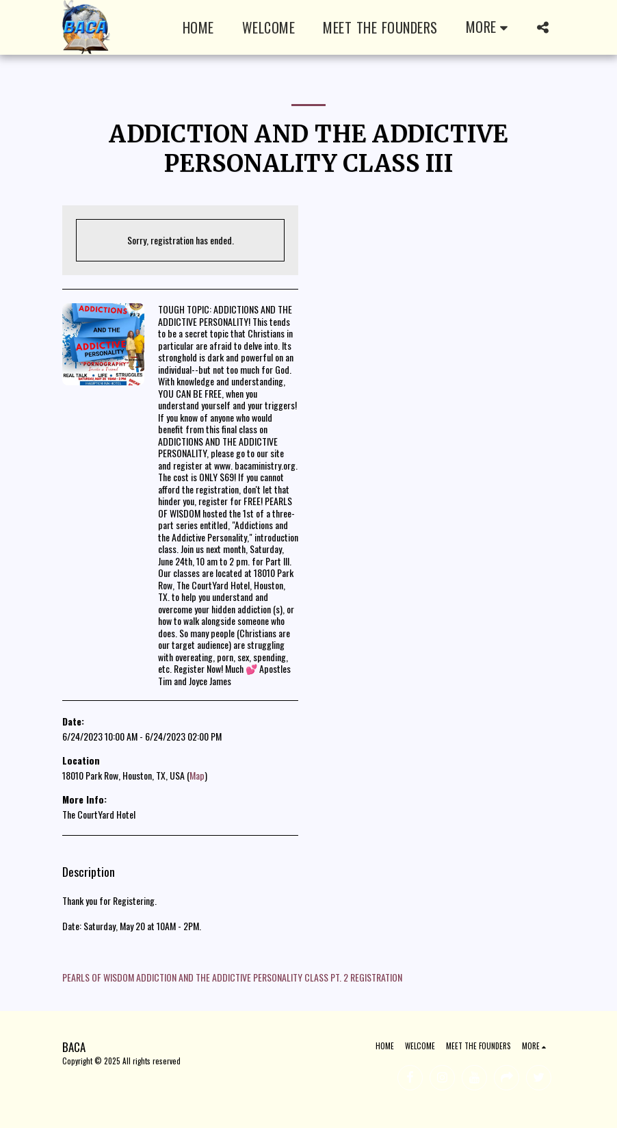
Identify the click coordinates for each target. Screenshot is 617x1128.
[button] (542, 27)
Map (197, 775)
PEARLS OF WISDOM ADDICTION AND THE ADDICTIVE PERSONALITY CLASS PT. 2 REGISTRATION (232, 977)
